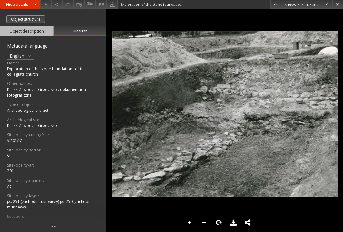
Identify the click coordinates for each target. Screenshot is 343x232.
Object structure (26, 19)
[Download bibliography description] (89, 4)
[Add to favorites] (68, 4)
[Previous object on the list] (293, 4)
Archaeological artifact (27, 110)
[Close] (337, 4)
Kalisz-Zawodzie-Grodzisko (32, 125)
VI (8, 156)
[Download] (45, 4)
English (21, 56)
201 (10, 171)
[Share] (56, 4)
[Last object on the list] (327, 4)
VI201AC (14, 140)
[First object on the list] (275, 4)
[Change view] (79, 4)
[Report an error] (112, 4)
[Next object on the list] (313, 4)
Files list (80, 30)
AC (9, 186)
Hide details (22, 4)
